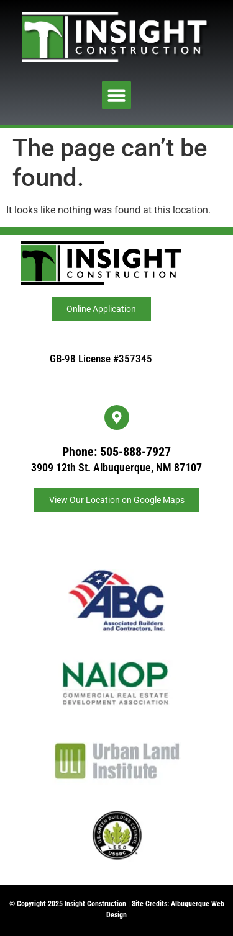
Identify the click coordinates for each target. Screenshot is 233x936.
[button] (116, 95)
